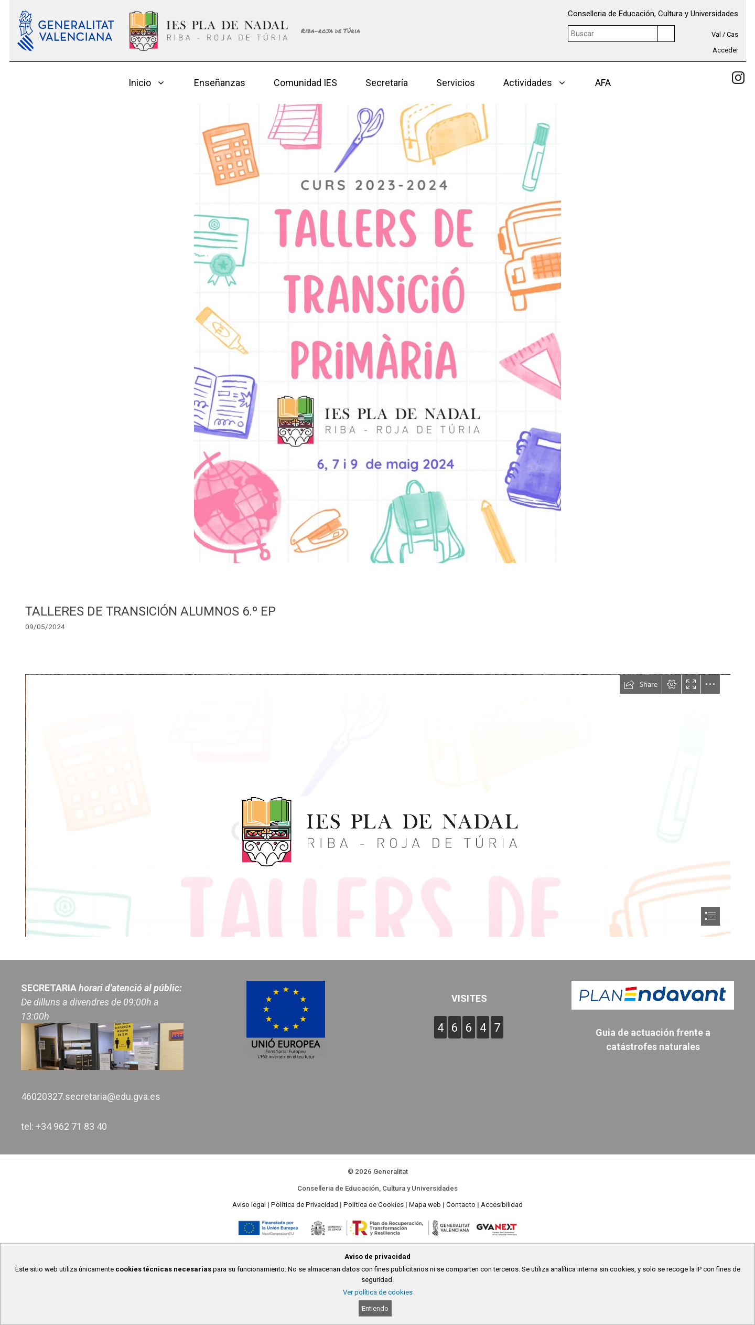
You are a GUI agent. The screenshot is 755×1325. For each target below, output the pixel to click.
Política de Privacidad (304, 1205)
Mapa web (425, 1205)
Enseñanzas (219, 82)
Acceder (725, 50)
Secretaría (386, 82)
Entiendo (375, 1308)
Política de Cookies (373, 1205)
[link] (738, 78)
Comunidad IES (305, 82)
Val (716, 34)
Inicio (154, 83)
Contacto (461, 1205)
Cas (732, 34)
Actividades (542, 83)
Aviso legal (249, 1205)
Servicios (455, 82)
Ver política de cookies (378, 1292)
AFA (603, 82)
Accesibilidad (502, 1205)
